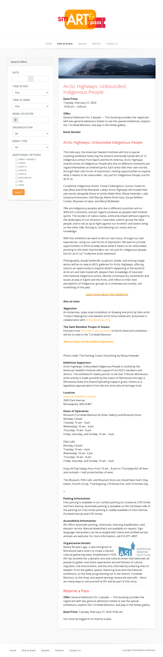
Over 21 (22, 174)
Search (18, 192)
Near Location (22, 113)
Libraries (82, 43)
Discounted (24, 177)
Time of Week (21, 100)
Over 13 (22, 166)
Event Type (19, 141)
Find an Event (65, 43)
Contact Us (112, 43)
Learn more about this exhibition (107, 294)
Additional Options (26, 155)
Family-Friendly (27, 159)
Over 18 (22, 170)
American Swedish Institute (79, 396)
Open (21, 185)
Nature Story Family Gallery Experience (88, 341)
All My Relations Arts (98, 320)
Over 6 (21, 163)
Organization (22, 127)
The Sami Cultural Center (96, 330)
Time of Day (20, 86)
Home (49, 43)
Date (15, 72)
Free (20, 181)
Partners (96, 43)
